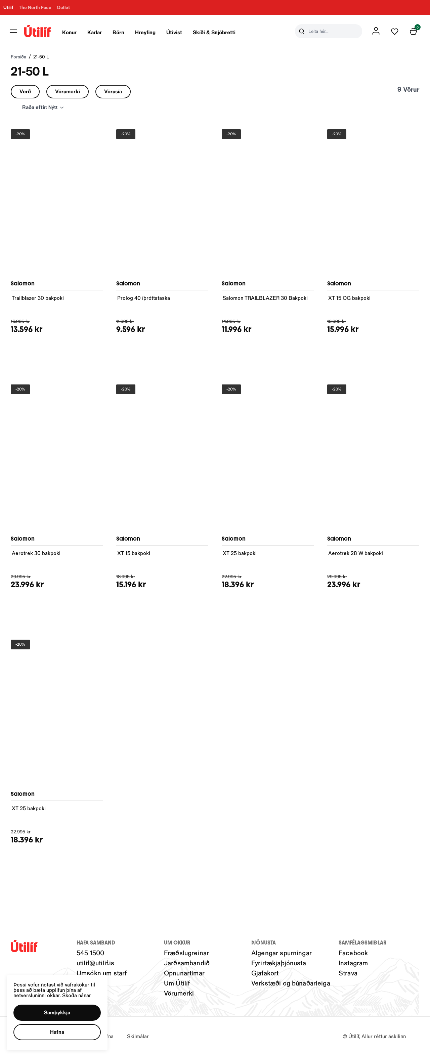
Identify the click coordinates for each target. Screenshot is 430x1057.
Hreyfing (150, 33)
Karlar (100, 33)
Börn (124, 33)
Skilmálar (138, 1037)
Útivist (179, 33)
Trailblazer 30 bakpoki (38, 299)
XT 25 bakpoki (240, 554)
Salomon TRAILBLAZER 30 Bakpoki (265, 299)
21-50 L (41, 58)
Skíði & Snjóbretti (219, 33)
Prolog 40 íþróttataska (143, 299)
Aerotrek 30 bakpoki (36, 554)
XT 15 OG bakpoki (349, 299)
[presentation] (74, 32)
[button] (57, 1013)
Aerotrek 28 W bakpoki (355, 554)
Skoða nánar (76, 995)
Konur (75, 33)
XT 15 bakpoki (133, 554)
